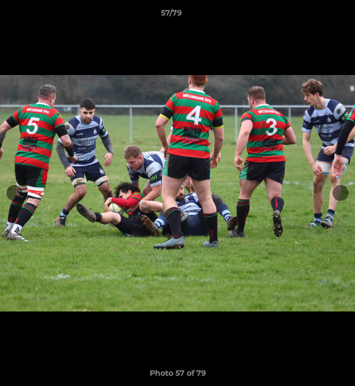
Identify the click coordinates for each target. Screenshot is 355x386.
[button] (316, 15)
